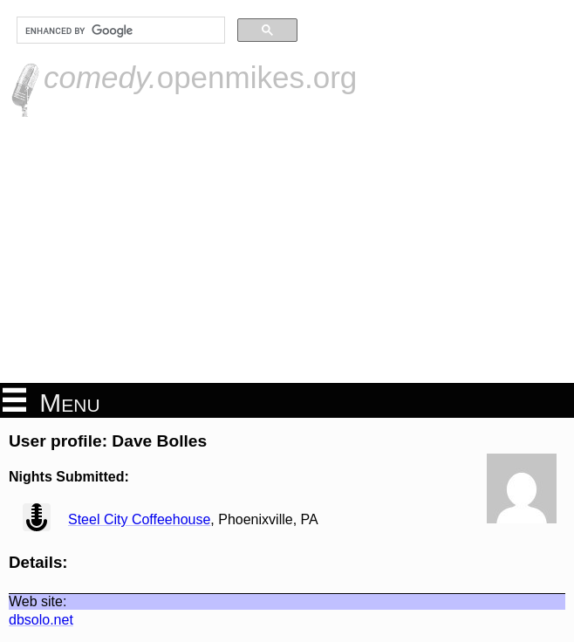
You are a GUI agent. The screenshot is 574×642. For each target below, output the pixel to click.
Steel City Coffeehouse (139, 519)
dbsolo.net (41, 619)
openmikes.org (200, 77)
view (37, 517)
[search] (119, 30)
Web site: (37, 601)
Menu (51, 401)
